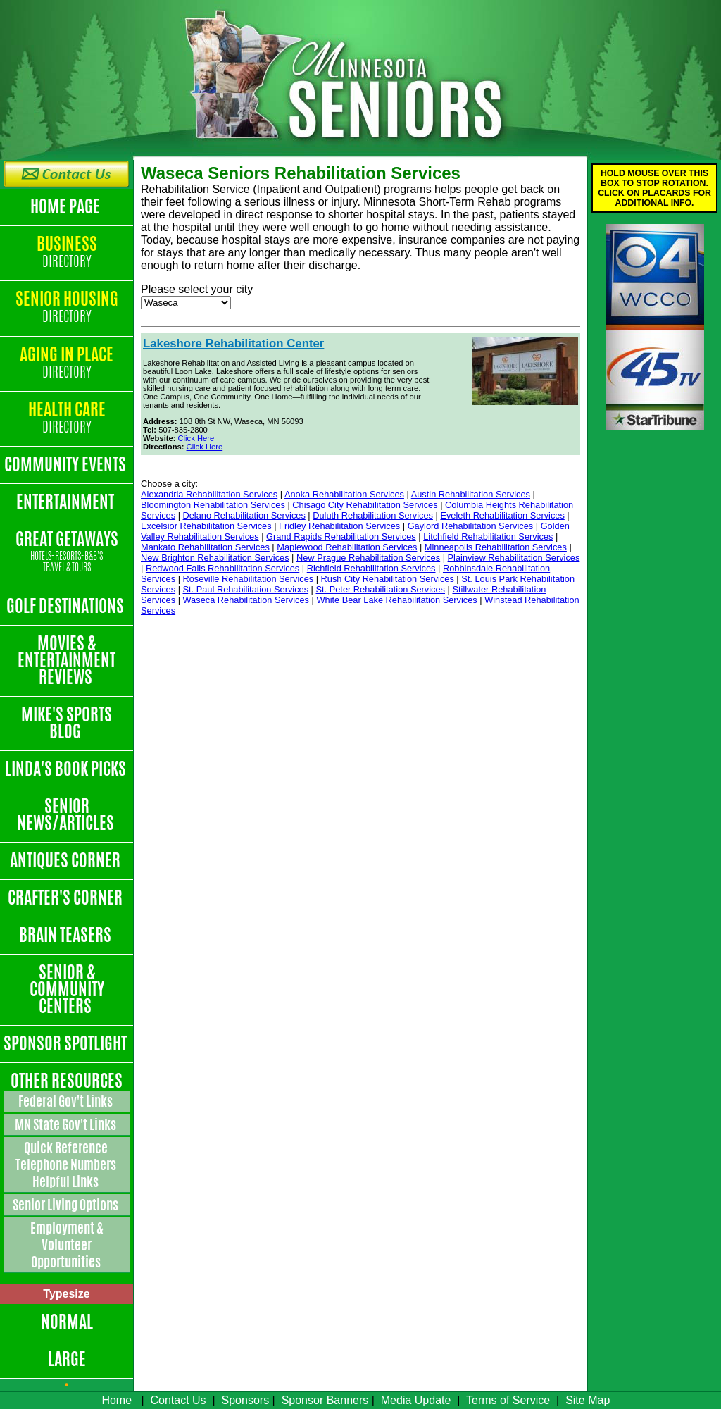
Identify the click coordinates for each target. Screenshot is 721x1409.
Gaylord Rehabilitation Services (471, 526)
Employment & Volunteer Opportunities (67, 1245)
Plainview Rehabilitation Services (514, 557)
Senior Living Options (66, 1205)
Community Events (66, 464)
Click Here (196, 438)
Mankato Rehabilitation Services (205, 547)
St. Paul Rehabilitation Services (246, 589)
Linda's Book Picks (67, 769)
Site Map (587, 1400)
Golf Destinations (66, 606)
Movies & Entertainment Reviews (66, 660)
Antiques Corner (66, 860)
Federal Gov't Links (66, 1101)
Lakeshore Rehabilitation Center (233, 343)
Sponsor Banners (325, 1400)
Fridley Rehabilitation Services (339, 526)
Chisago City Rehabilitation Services (364, 504)
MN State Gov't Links (66, 1124)
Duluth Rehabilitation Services (373, 515)
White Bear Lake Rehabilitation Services (396, 600)
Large (67, 1359)
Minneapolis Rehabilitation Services (496, 547)
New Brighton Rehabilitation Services (215, 557)
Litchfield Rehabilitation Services (488, 536)
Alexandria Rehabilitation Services (209, 494)
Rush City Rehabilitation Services (387, 578)
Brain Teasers (66, 935)
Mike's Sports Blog (66, 722)
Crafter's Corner (66, 898)
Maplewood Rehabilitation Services (347, 547)
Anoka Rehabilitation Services (344, 494)
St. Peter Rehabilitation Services (381, 589)
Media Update (416, 1400)
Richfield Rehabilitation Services (371, 568)
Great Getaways (67, 552)
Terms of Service (508, 1400)
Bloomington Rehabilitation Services (213, 504)
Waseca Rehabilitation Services (246, 600)
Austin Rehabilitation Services (470, 494)
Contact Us (178, 1400)
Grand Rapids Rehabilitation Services (341, 536)
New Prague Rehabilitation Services (368, 557)
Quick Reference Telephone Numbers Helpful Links (66, 1164)
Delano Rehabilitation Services (244, 515)
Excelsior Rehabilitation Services (206, 526)
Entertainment (66, 502)
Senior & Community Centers (67, 989)
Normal (67, 1322)
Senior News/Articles (67, 814)
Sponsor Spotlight (67, 1043)
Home (116, 1400)
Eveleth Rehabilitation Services (502, 515)
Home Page (66, 206)
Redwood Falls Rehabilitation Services (222, 568)
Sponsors (246, 1400)
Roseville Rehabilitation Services (248, 578)
